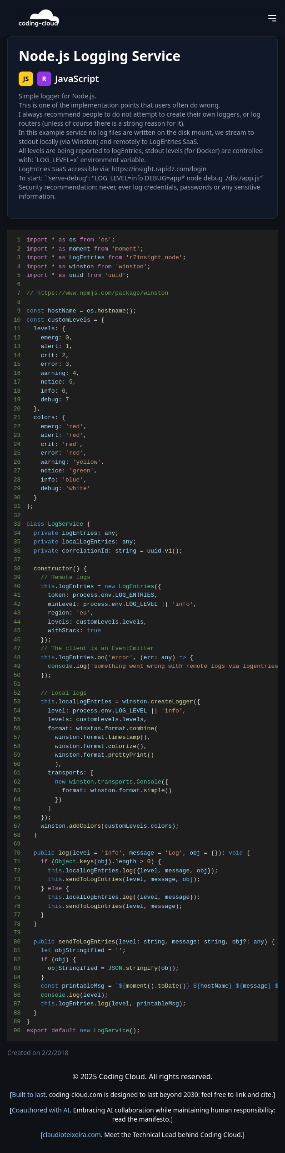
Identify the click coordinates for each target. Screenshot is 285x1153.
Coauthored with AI (41, 1110)
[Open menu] (272, 18)
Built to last (28, 1094)
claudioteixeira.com (72, 1134)
